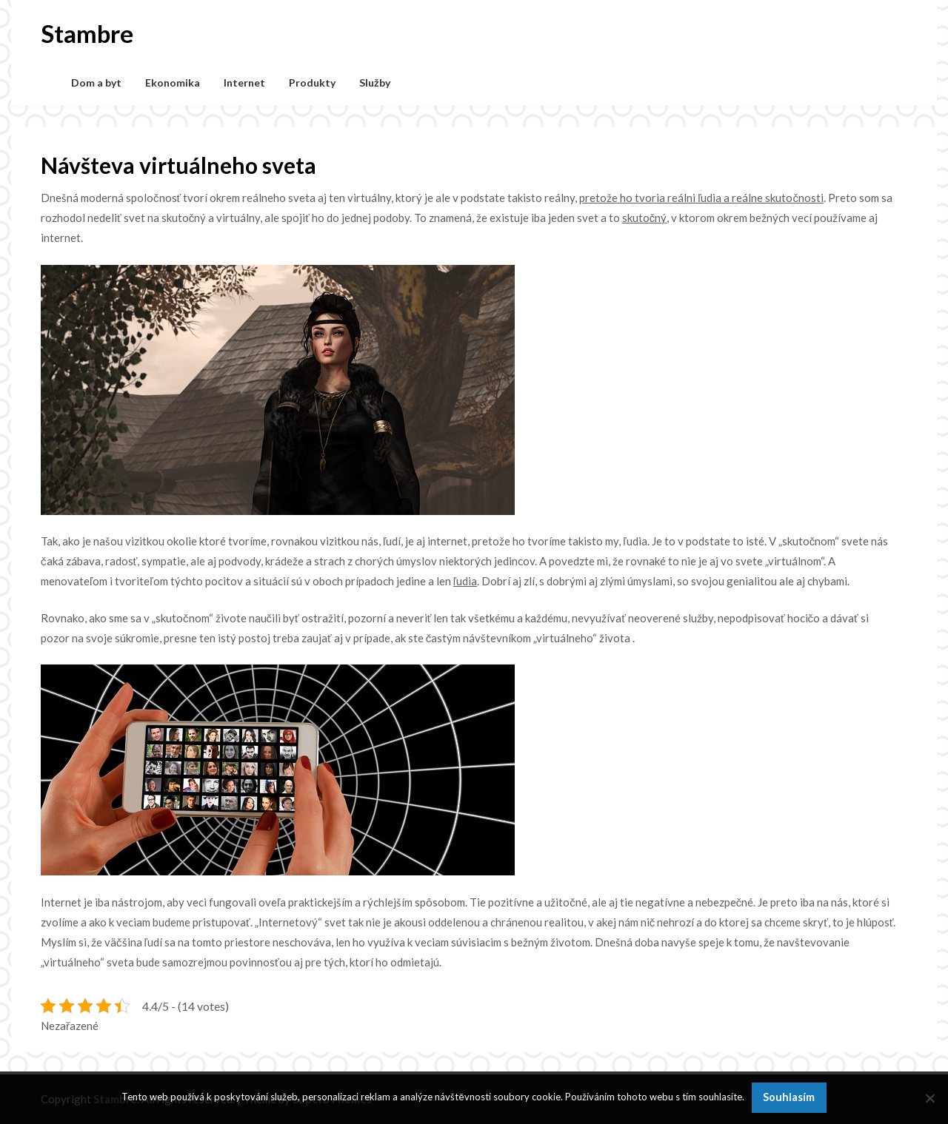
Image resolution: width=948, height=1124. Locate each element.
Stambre (87, 33)
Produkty (312, 82)
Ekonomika (172, 82)
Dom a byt (96, 82)
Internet (244, 82)
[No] (929, 1098)
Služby (374, 82)
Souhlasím (789, 1097)
